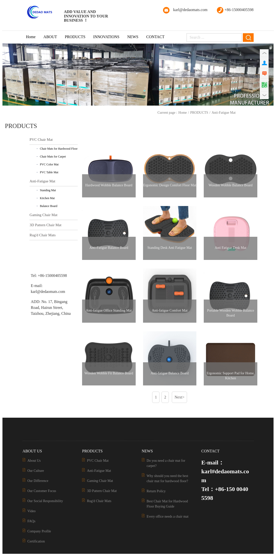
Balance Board (48, 206)
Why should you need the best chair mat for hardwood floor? (167, 478)
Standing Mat (48, 190)
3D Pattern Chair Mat (45, 225)
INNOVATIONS (106, 37)
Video (32, 511)
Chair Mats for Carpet (53, 156)
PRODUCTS (75, 37)
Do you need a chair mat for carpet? (166, 463)
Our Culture (36, 471)
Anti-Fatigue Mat (224, 112)
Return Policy (156, 491)
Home (31, 37)
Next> (179, 397)
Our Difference (38, 481)
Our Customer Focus (42, 491)
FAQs (31, 521)
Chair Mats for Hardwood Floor (58, 148)
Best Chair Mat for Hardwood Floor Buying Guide (167, 503)
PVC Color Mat (49, 164)
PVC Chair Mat (41, 140)
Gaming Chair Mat (43, 215)
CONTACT (155, 37)
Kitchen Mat (47, 198)
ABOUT (50, 37)
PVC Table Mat (49, 172)
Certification (36, 541)
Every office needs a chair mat (168, 516)
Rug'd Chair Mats (42, 235)
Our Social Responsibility (45, 501)
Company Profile (39, 531)
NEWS (132, 37)
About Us (34, 460)
